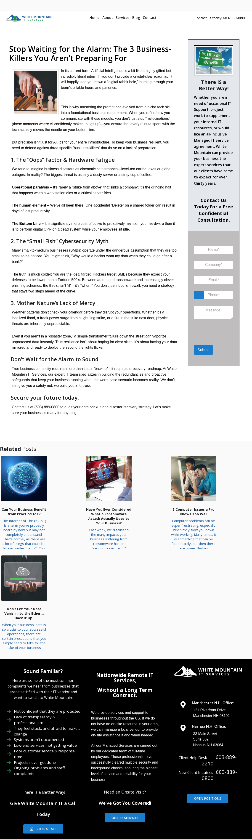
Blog (136, 17)
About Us (123, 801)
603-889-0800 (219, 720)
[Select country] (199, 295)
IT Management (180, 801)
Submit (203, 350)
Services (123, 17)
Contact (150, 17)
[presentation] (217, 339)
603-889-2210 (219, 705)
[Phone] (213, 295)
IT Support (149, 801)
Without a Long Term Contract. (124, 637)
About (107, 17)
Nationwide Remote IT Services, (125, 623)
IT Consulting (214, 801)
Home (95, 17)
